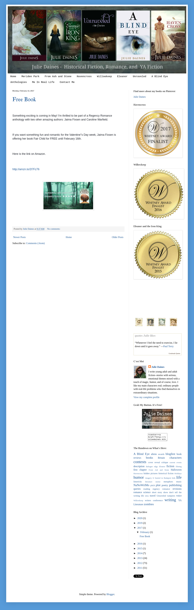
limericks (137, 483)
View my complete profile (146, 397)
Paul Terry (168, 346)
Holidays (178, 475)
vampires (171, 497)
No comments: (54, 229)
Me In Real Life (43, 82)
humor (138, 478)
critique (164, 464)
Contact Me (67, 82)
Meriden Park (30, 76)
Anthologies (18, 82)
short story (157, 493)
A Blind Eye (159, 76)
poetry (165, 486)
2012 (140, 564)
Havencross (84, 76)
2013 (140, 559)
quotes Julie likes (145, 335)
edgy (156, 468)
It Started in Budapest (162, 479)
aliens (154, 455)
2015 (140, 550)
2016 (140, 545)
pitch (152, 486)
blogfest (170, 455)
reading (146, 490)
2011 (140, 569)
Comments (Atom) (35, 243)
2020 (140, 519)
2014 (140, 554)
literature (148, 483)
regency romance (161, 490)
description (138, 467)
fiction (170, 467)
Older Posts (117, 237)
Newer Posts (19, 237)
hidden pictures (151, 475)
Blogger (110, 595)
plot (158, 486)
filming (179, 468)
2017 (140, 529)
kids (173, 479)
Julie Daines (139, 96)
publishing (175, 486)
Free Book (24, 99)
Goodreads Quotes (174, 353)
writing (170, 501)
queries (137, 490)
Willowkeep (104, 76)
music (179, 483)
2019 (140, 524)
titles (147, 497)
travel (153, 497)
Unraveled (139, 76)
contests (139, 463)
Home (13, 76)
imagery (148, 479)
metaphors (168, 483)
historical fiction (166, 475)
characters (175, 459)
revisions (177, 490)
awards (161, 455)
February (145, 533)
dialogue (149, 468)
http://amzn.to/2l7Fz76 (25, 169)
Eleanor (122, 76)
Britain (161, 459)
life (179, 478)
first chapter (140, 471)
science (147, 493)
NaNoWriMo (141, 486)
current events (175, 464)
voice (179, 497)
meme (158, 483)
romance (137, 493)
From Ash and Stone (58, 76)
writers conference (154, 502)
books (149, 459)
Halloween (176, 471)
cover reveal (154, 464)
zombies (149, 505)
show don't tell (170, 493)
